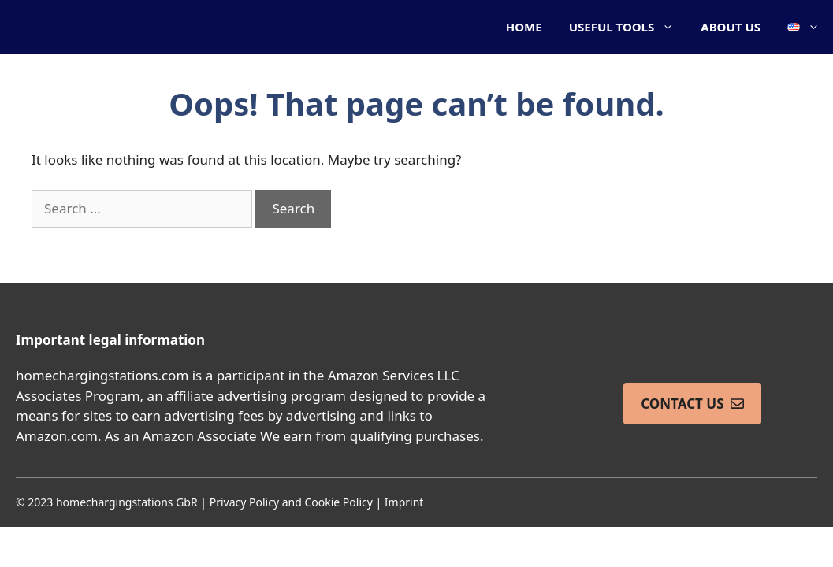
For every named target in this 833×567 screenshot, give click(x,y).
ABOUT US (730, 27)
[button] (803, 27)
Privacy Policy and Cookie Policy (291, 502)
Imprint (404, 502)
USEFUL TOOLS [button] (628, 27)
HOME (524, 27)
